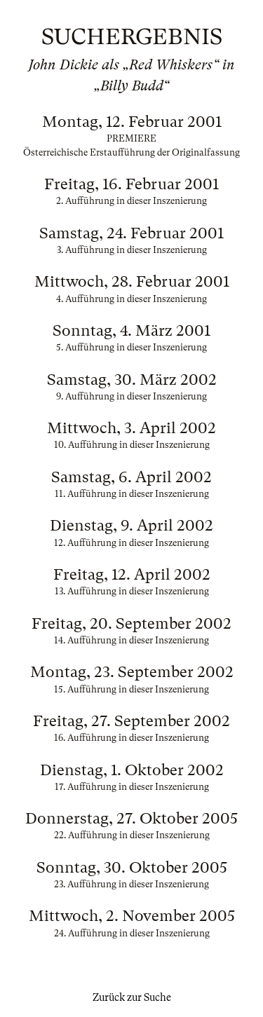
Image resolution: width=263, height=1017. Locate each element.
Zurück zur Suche (132, 997)
